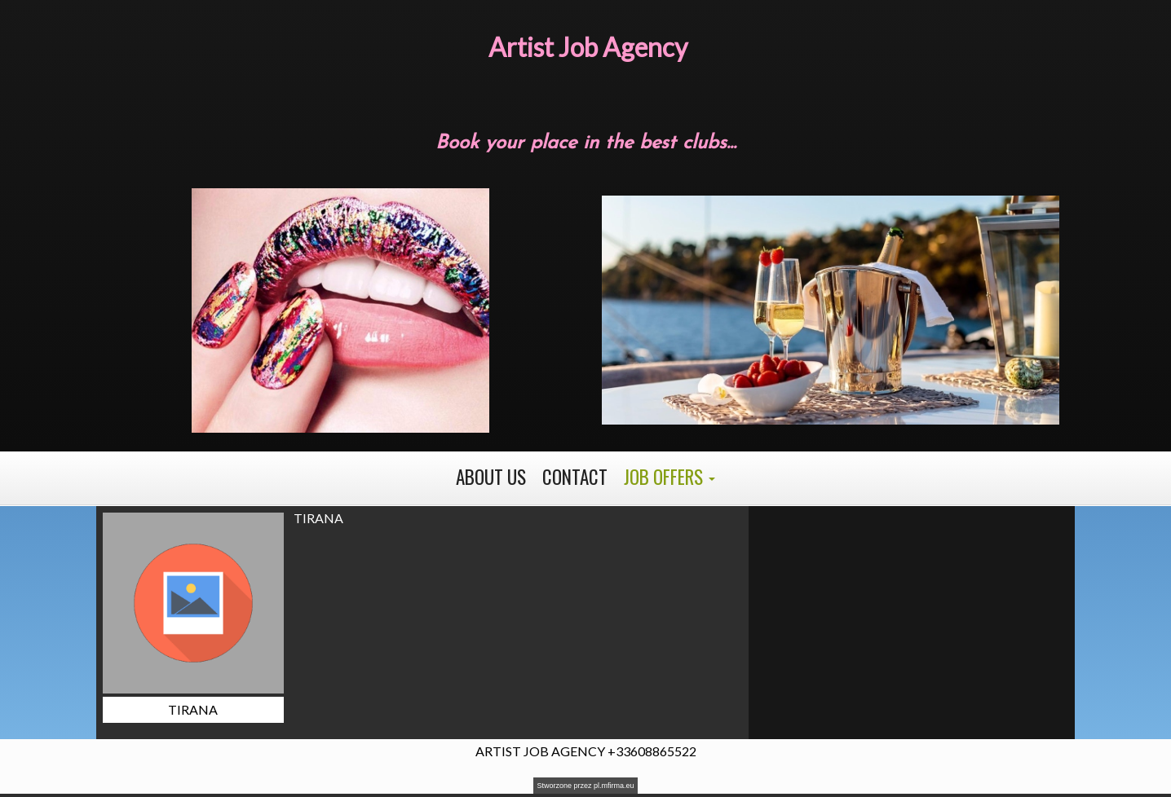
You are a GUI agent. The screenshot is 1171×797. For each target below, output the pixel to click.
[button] (669, 477)
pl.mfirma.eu (614, 786)
